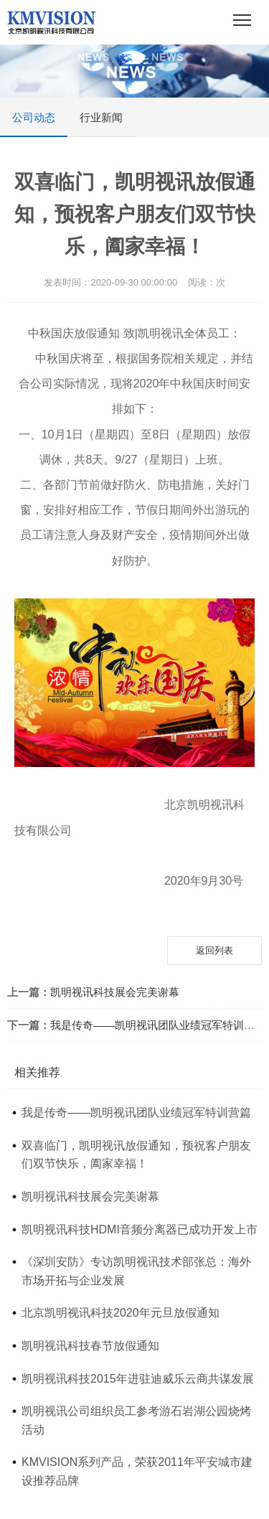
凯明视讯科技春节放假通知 (90, 1346)
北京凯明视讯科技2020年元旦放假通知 (121, 1313)
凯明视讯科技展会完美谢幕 (114, 992)
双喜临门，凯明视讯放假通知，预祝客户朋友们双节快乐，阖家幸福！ (136, 1154)
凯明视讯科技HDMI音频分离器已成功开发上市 (140, 1229)
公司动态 (33, 124)
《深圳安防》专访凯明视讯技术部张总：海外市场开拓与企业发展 (136, 1271)
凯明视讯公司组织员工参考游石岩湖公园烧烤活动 (136, 1420)
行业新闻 (101, 117)
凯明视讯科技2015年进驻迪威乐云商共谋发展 (138, 1379)
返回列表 (214, 950)
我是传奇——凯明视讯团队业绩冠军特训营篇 (157, 1025)
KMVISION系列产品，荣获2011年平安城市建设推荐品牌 (137, 1471)
